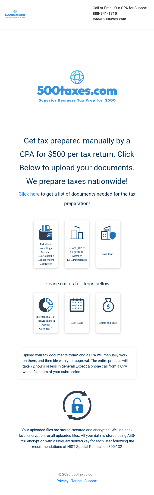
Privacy (63, 481)
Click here (29, 194)
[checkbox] (46, 244)
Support (91, 481)
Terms (76, 481)
